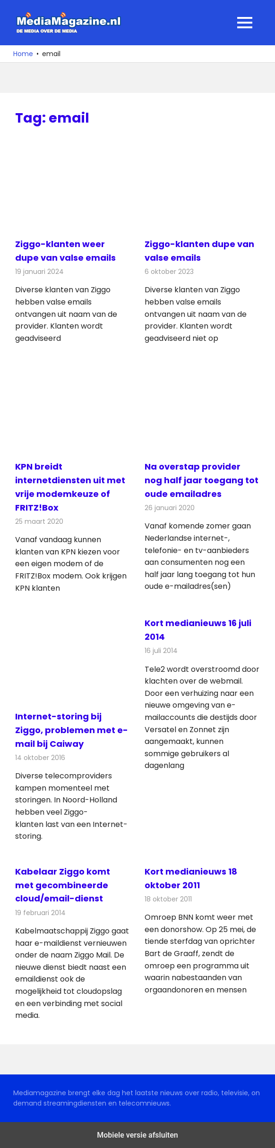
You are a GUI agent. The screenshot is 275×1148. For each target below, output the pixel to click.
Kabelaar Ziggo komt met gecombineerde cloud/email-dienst (62, 885)
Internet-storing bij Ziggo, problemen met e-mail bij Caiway (71, 730)
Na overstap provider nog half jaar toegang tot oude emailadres (201, 480)
